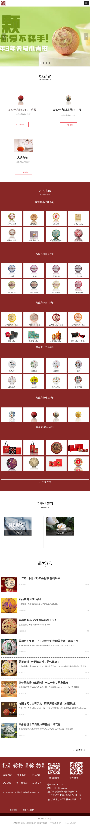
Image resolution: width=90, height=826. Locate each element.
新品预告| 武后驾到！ (31, 599)
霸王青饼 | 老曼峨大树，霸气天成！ (39, 661)
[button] (86, 3)
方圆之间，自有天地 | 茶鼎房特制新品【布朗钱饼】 (48, 703)
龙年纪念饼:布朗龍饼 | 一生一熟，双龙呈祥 (43, 682)
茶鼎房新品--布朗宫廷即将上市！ (38, 620)
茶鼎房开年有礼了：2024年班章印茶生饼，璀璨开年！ (50, 640)
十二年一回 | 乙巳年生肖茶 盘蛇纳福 (39, 578)
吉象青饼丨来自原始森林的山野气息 (39, 724)
